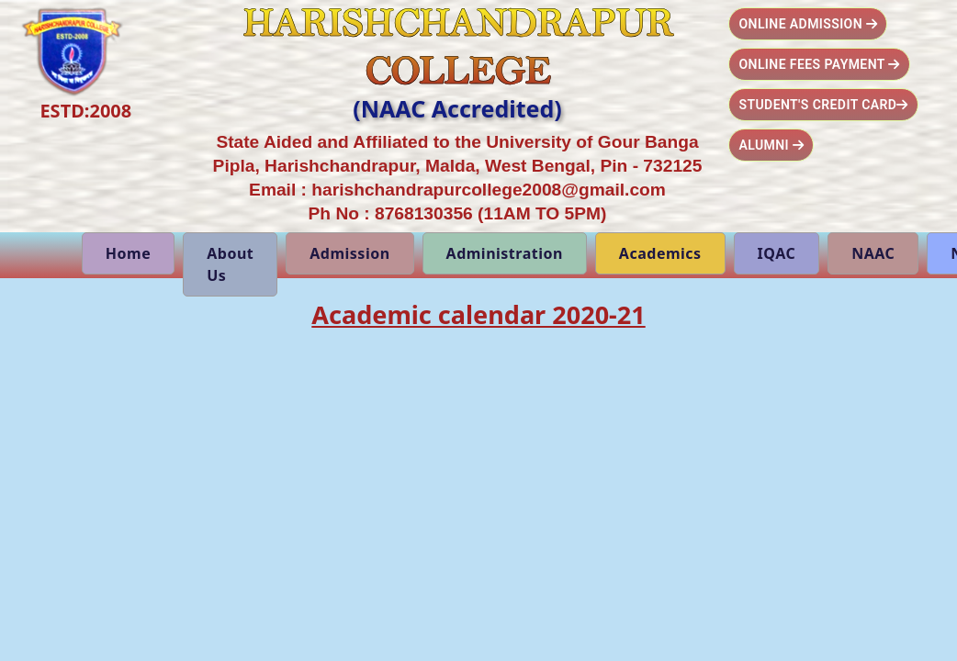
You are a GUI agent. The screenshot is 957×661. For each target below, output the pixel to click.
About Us (230, 264)
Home (128, 253)
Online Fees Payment (818, 64)
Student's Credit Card (822, 104)
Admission (349, 253)
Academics (660, 253)
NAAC (873, 253)
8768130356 (424, 213)
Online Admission (807, 24)
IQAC (777, 253)
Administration (504, 253)
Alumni (771, 145)
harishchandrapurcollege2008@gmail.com (488, 189)
